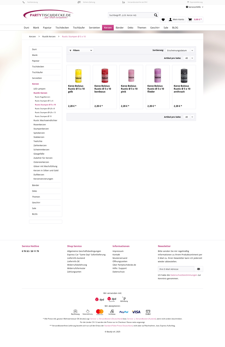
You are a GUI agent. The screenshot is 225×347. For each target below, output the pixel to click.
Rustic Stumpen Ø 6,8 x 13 (45, 112)
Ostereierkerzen (41, 162)
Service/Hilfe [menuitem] (193, 7)
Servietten (37, 78)
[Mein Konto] (177, 19)
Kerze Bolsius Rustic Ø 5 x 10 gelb (76, 88)
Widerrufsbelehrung (77, 264)
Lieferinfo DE (73, 261)
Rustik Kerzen (40, 92)
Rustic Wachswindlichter (45, 120)
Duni (34, 49)
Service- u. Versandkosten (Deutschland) (106, 319)
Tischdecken (38, 66)
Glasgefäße (39, 153)
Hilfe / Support (120, 268)
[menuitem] (133, 16)
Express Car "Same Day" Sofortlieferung (86, 254)
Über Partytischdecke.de (124, 264)
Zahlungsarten (74, 271)
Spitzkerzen (39, 132)
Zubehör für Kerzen (43, 158)
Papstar (35, 60)
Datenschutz (119, 271)
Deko (34, 191)
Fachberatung (30, 2)
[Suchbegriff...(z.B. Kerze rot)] (133, 15)
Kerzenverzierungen (43, 178)
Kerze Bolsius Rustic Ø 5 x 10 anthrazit (182, 88)
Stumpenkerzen (41, 128)
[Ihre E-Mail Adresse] (176, 269)
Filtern (74, 50)
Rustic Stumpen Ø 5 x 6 (44, 101)
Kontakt (116, 254)
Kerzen (35, 83)
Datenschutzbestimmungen (183, 275)
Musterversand (120, 258)
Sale (34, 208)
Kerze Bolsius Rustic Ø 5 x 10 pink (129, 88)
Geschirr (36, 202)
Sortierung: (158, 50)
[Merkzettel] (163, 19)
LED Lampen (39, 88)
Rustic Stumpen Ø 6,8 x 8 (45, 108)
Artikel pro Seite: (172, 58)
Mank (34, 55)
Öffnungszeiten (120, 261)
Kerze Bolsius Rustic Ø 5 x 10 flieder (155, 88)
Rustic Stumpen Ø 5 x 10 (45, 104)
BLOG (34, 214)
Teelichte (38, 141)
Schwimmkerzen (41, 149)
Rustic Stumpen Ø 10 (43, 116)
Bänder (35, 185)
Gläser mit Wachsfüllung (45, 166)
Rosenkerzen (40, 124)
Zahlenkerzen (40, 145)
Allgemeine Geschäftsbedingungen (84, 251)
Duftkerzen (39, 174)
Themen (36, 196)
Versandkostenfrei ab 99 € (134, 2)
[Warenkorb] (195, 19)
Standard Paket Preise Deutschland (118, 325)
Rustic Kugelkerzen (42, 97)
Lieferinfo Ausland (76, 258)
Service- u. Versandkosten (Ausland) (141, 319)
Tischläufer (37, 72)
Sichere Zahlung (86, 2)
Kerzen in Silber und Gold (46, 170)
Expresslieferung (195, 2)
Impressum (118, 251)
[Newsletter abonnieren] (198, 269)
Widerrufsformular (76, 268)
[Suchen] (156, 15)
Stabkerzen (39, 137)
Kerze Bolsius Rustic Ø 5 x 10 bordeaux (102, 88)
